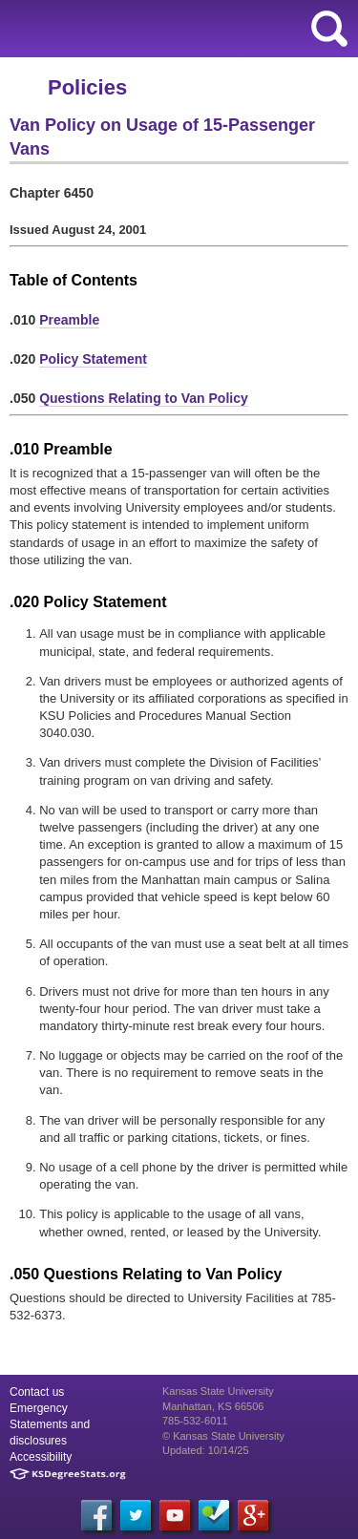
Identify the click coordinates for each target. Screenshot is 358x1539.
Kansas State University (174, 28)
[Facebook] (96, 1515)
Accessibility (41, 1457)
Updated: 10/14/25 (205, 1450)
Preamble (69, 319)
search (329, 29)
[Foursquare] (214, 1515)
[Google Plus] (253, 1515)
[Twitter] (135, 1515)
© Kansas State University (223, 1436)
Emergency (39, 1408)
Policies (87, 87)
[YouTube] (174, 1515)
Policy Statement (93, 359)
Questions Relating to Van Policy (143, 398)
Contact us (37, 1392)
